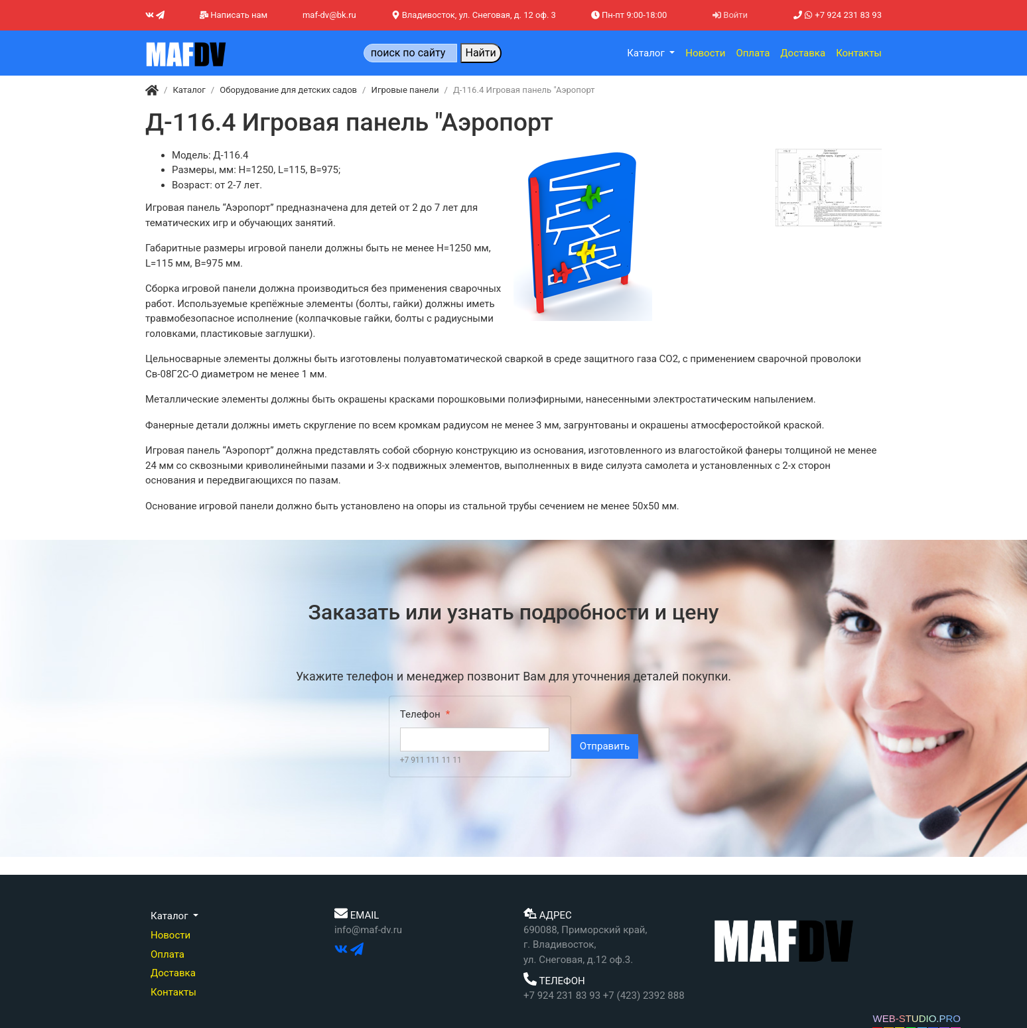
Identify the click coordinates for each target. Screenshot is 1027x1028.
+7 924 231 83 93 (837, 15)
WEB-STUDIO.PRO (916, 1018)
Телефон (420, 714)
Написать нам (233, 15)
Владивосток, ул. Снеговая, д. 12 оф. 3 (473, 15)
